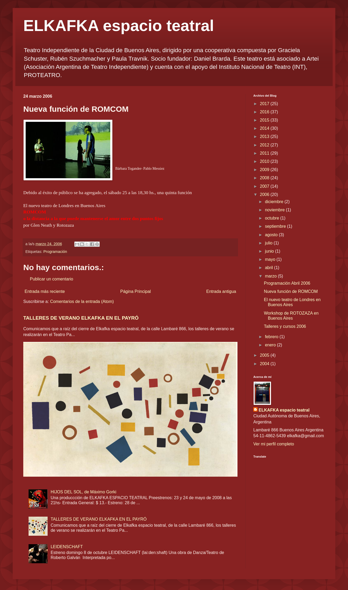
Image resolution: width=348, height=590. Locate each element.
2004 (265, 363)
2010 (265, 161)
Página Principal (135, 291)
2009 (265, 169)
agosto (272, 235)
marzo (271, 276)
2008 (265, 178)
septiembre (276, 226)
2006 (265, 194)
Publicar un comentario (51, 279)
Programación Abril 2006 (287, 283)
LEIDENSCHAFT (67, 546)
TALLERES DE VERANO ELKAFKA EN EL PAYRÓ (81, 318)
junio (270, 251)
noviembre (275, 210)
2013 (265, 136)
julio (269, 243)
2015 (265, 120)
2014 (265, 128)
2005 (265, 355)
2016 (265, 112)
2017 (265, 103)
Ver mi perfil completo (273, 444)
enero (271, 345)
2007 (265, 186)
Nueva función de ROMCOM (291, 291)
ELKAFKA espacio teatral (118, 25)
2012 (265, 145)
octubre (272, 218)
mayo (271, 259)
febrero (272, 336)
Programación (55, 251)
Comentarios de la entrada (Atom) (82, 301)
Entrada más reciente (45, 291)
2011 (265, 153)
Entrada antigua (221, 291)
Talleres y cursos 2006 (285, 326)
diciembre (275, 201)
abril (269, 267)
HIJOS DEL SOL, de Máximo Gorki (83, 492)
